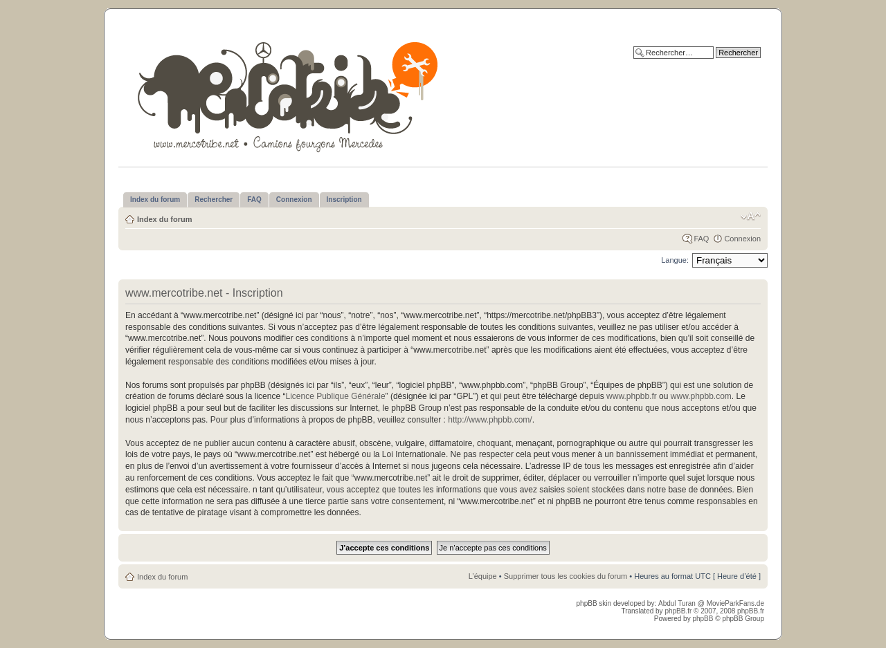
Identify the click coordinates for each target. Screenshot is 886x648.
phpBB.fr (677, 611)
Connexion (742, 238)
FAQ (701, 238)
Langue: (675, 260)
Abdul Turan (678, 603)
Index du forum (164, 219)
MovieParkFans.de (735, 603)
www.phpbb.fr (631, 396)
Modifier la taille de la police (751, 216)
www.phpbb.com (701, 396)
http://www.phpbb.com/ (490, 420)
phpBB (702, 618)
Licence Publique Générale (335, 396)
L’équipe (483, 576)
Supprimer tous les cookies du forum (566, 576)
